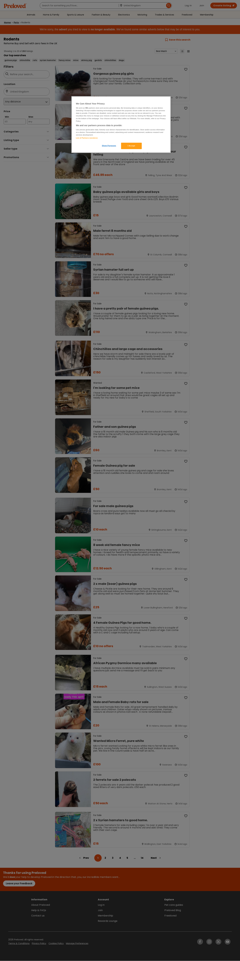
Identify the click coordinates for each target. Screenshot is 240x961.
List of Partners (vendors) (87, 138)
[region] (121, 124)
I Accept (131, 146)
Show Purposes (109, 146)
